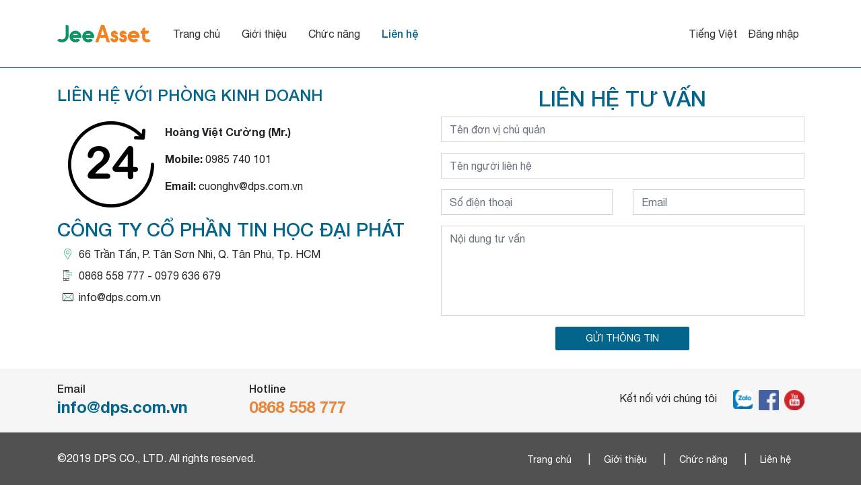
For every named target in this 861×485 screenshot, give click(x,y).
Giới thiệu (297, 34)
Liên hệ (433, 33)
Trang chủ (230, 34)
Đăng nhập (773, 34)
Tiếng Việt (713, 34)
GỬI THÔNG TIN (622, 338)
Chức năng (368, 34)
